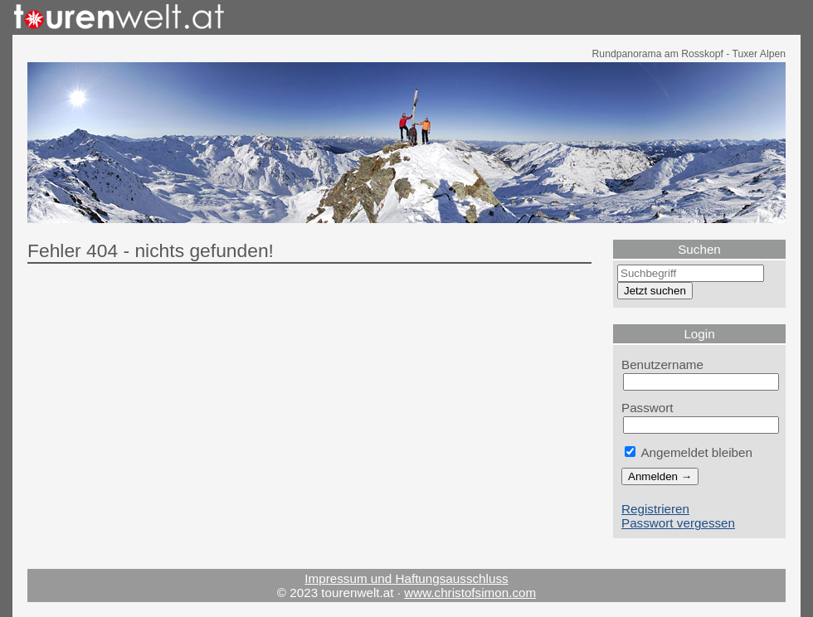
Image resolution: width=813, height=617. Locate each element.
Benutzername (662, 364)
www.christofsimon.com (470, 592)
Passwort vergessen (678, 523)
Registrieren (655, 509)
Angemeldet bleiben (688, 452)
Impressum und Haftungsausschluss (406, 578)
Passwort (647, 408)
